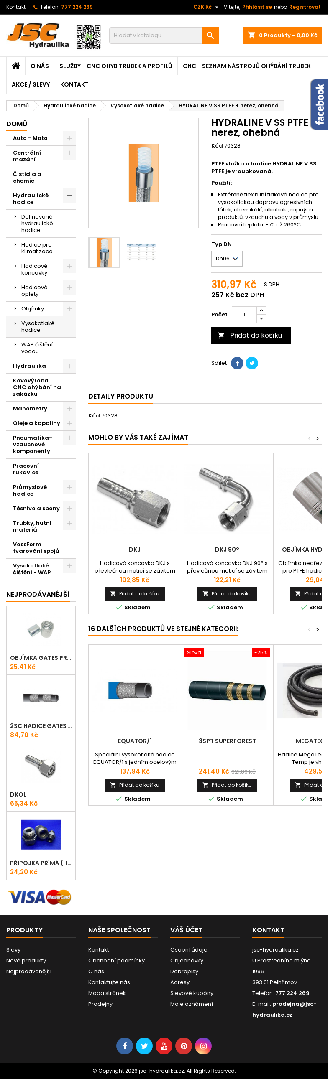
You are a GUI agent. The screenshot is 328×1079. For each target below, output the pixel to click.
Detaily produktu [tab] (120, 396)
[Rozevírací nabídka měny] (206, 7)
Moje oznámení (191, 1004)
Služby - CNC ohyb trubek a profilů (115, 66)
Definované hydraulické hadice (37, 223)
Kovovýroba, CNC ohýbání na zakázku (37, 387)
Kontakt (16, 6)
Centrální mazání (27, 156)
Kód (217, 146)
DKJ (135, 549)
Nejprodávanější (28, 971)
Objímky (32, 309)
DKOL (18, 794)
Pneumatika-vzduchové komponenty (32, 444)
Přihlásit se (257, 6)
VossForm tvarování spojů (36, 547)
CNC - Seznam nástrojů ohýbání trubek (247, 66)
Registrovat (305, 6)
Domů (16, 124)
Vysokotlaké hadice (38, 326)
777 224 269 (77, 6)
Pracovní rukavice (26, 469)
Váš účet (186, 930)
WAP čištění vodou (37, 348)
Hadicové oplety (34, 290)
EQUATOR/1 (135, 741)
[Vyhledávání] (163, 35)
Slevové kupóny (191, 993)
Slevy (13, 950)
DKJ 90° (227, 549)
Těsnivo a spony (36, 508)
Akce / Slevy (31, 84)
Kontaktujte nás (109, 982)
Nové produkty (26, 960)
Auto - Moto (30, 138)
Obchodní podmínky (116, 960)
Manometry (30, 408)
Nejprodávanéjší (38, 594)
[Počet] (244, 314)
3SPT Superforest (227, 741)
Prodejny (100, 1004)
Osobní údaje (189, 950)
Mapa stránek (107, 993)
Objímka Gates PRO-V (41, 657)
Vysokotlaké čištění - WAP (32, 569)
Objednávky (186, 960)
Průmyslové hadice (30, 490)
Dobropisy (184, 971)
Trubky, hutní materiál (32, 526)
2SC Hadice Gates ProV (41, 726)
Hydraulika (29, 366)
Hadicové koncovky (34, 269)
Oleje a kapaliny (36, 423)
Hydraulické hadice (31, 198)
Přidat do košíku (250, 335)
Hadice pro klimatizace (37, 248)
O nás (40, 66)
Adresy (180, 982)
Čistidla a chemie (27, 177)
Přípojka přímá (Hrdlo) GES (41, 863)
